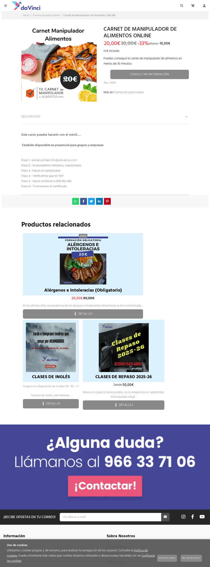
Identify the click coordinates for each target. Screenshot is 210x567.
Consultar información (149, 74)
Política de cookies (119, 491)
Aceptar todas (167, 558)
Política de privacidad (121, 484)
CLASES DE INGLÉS (51, 377)
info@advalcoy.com (63, 160)
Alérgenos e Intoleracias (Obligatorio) (83, 290)
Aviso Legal (114, 476)
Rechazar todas (191, 558)
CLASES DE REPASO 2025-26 (123, 377)
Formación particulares (129, 92)
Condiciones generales (18, 469)
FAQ (6, 476)
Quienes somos (117, 461)
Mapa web (10, 484)
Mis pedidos (11, 525)
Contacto (9, 461)
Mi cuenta (10, 517)
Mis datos (10, 532)
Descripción (30, 116)
